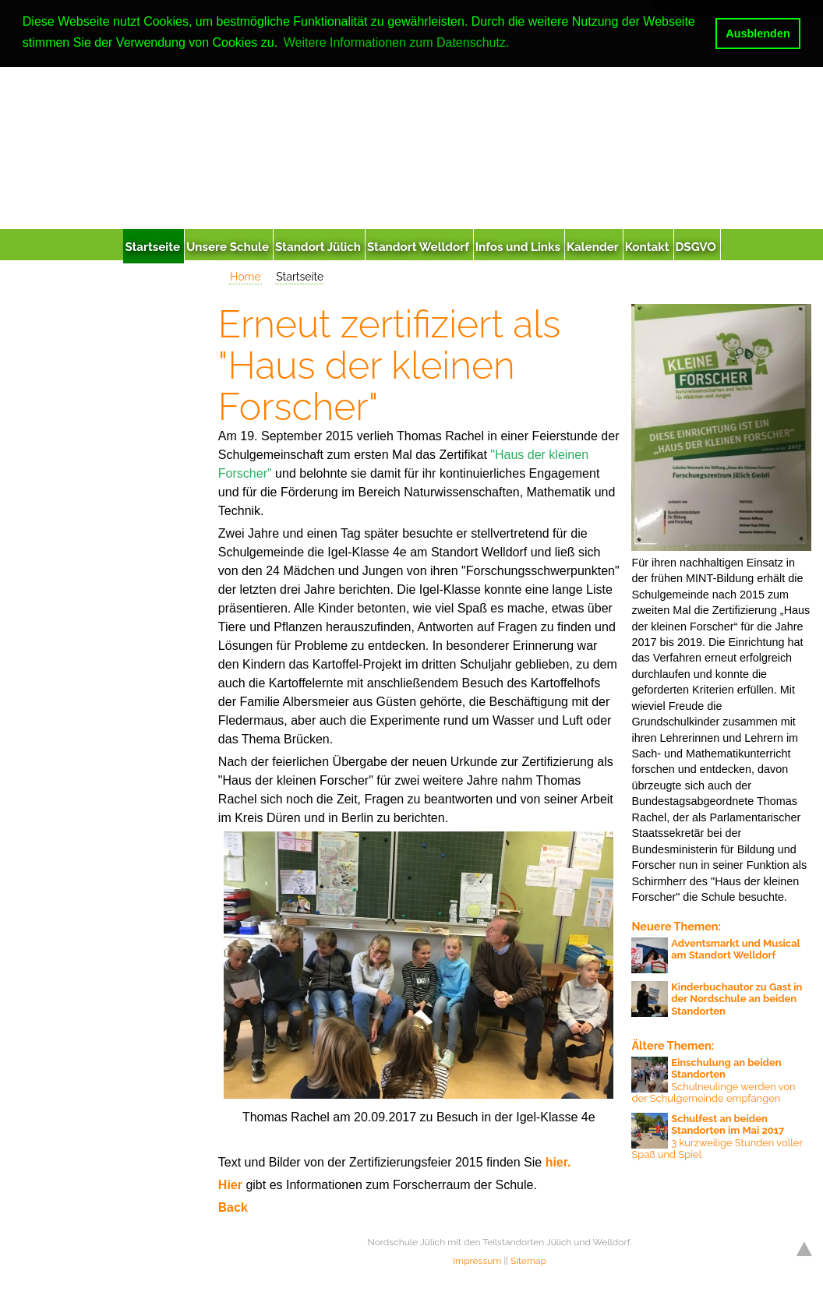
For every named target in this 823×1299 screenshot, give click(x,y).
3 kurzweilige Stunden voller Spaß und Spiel (716, 1137)
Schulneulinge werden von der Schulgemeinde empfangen (713, 1081)
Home (245, 276)
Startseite (299, 276)
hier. (558, 1162)
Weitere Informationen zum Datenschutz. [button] (397, 42)
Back (233, 1207)
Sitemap (528, 1260)
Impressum (477, 1260)
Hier (232, 1184)
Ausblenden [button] (757, 33)
